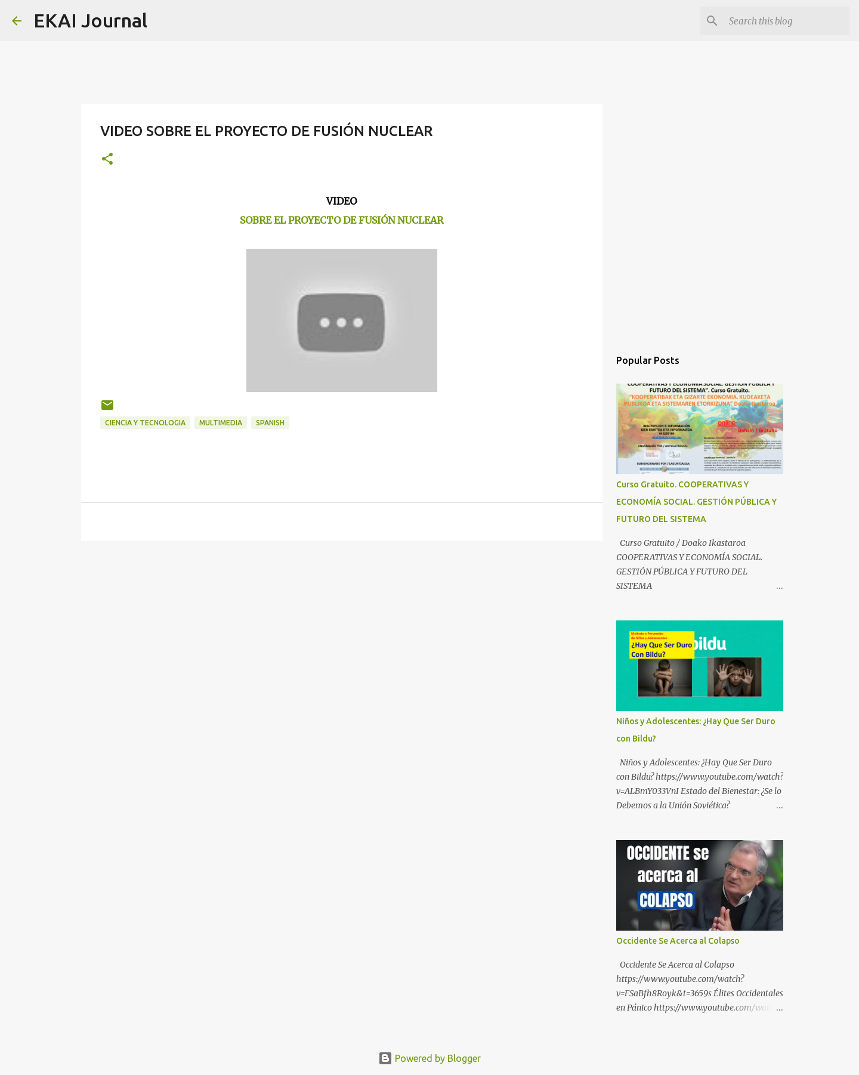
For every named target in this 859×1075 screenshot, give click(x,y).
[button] (107, 160)
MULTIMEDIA (220, 423)
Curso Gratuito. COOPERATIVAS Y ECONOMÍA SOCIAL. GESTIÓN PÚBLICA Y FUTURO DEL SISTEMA (696, 502)
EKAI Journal (90, 20)
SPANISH (270, 423)
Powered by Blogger (429, 1058)
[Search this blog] (786, 21)
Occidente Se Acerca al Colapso (678, 941)
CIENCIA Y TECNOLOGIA (145, 423)
